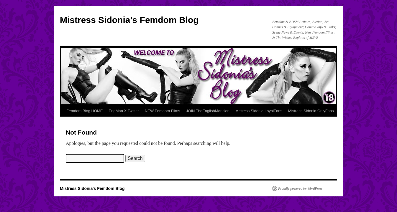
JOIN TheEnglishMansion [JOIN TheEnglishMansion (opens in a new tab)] (207, 111)
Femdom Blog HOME (84, 111)
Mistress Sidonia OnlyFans (311, 111)
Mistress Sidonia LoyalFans (258, 111)
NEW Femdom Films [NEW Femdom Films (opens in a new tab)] (162, 111)
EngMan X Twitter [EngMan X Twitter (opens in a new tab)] (124, 111)
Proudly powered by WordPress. (301, 188)
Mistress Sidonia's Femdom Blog (129, 20)
